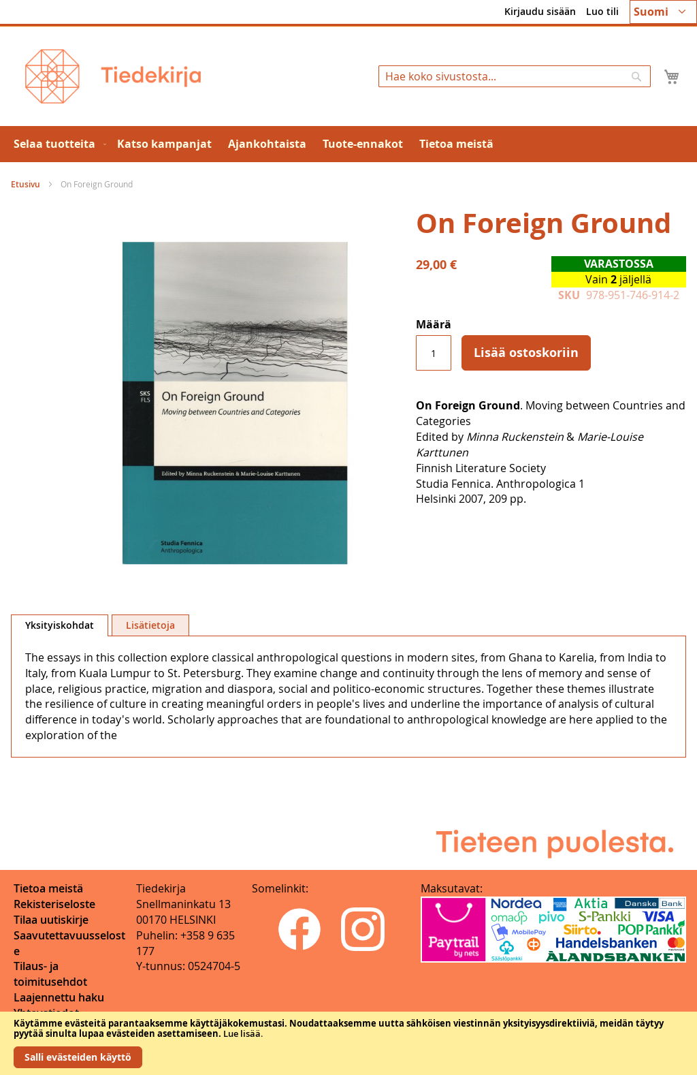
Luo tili (602, 11)
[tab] (59, 625)
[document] (348, 1043)
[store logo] (113, 76)
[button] (663, 12)
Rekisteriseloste (54, 904)
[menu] (348, 144)
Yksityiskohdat (59, 625)
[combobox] (514, 76)
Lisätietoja (150, 625)
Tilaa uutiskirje (51, 919)
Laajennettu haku (59, 997)
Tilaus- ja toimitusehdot (50, 974)
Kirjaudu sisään (540, 11)
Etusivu (25, 184)
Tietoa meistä (48, 888)
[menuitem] (57, 144)
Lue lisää (242, 1033)
